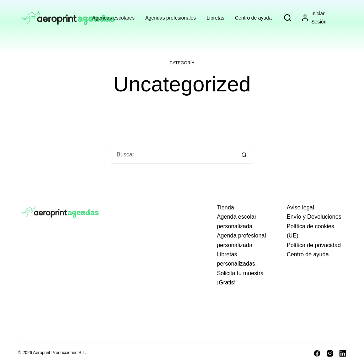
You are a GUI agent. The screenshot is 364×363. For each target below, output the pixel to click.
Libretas (215, 18)
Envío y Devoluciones (314, 217)
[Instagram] (330, 353)
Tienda (225, 207)
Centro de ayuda (253, 18)
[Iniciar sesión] (320, 18)
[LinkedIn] (342, 353)
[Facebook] (317, 353)
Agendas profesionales (170, 18)
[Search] (287, 17)
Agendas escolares (113, 18)
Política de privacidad (314, 245)
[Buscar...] (173, 155)
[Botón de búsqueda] (244, 155)
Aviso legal (300, 207)
